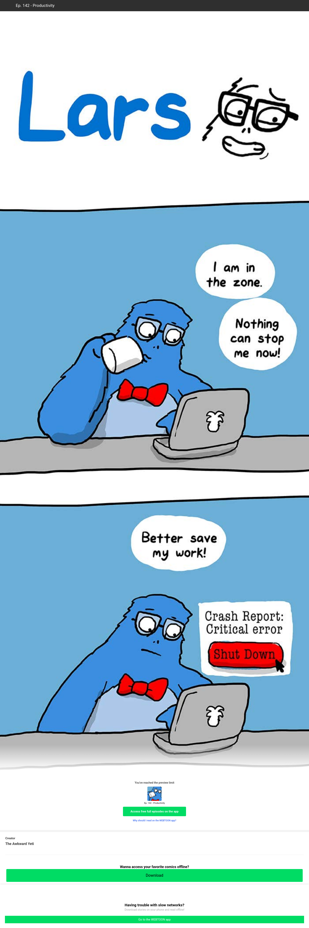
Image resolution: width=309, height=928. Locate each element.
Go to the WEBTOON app (154, 919)
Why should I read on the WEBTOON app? (154, 820)
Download (154, 875)
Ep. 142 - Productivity (35, 5)
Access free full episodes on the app (154, 811)
